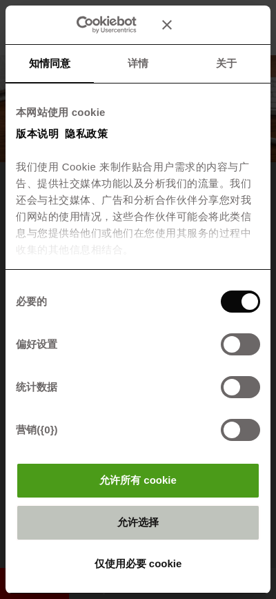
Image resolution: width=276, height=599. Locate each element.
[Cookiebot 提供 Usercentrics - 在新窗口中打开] (96, 25)
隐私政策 (86, 133)
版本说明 (37, 133)
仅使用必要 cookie (138, 563)
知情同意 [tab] (49, 63)
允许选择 (138, 522)
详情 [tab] (138, 63)
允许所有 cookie (138, 480)
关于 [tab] (226, 63)
